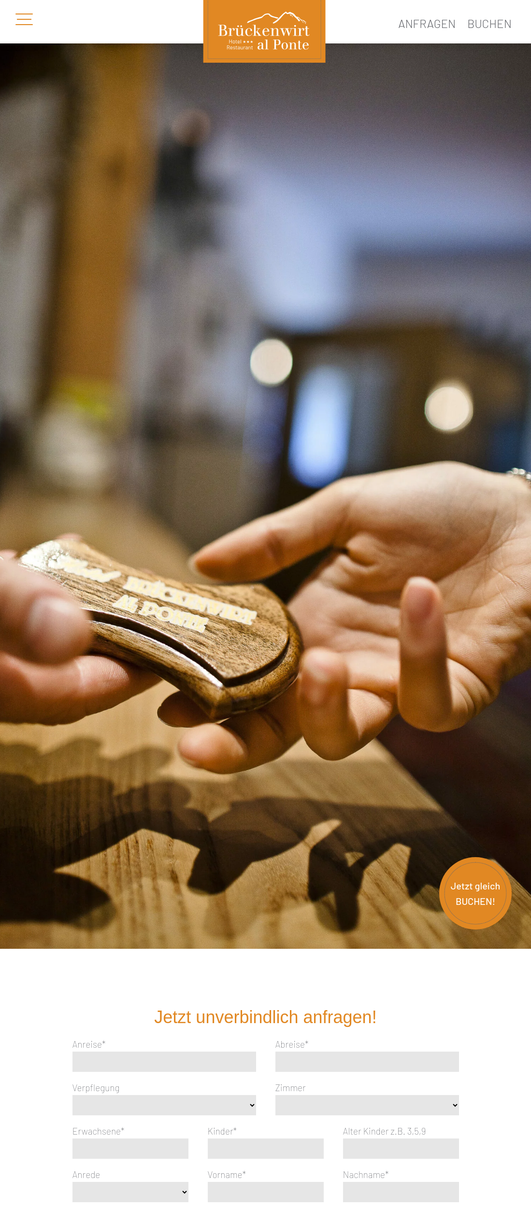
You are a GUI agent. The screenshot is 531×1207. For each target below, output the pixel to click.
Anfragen (427, 23)
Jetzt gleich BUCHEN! (476, 893)
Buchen (489, 23)
